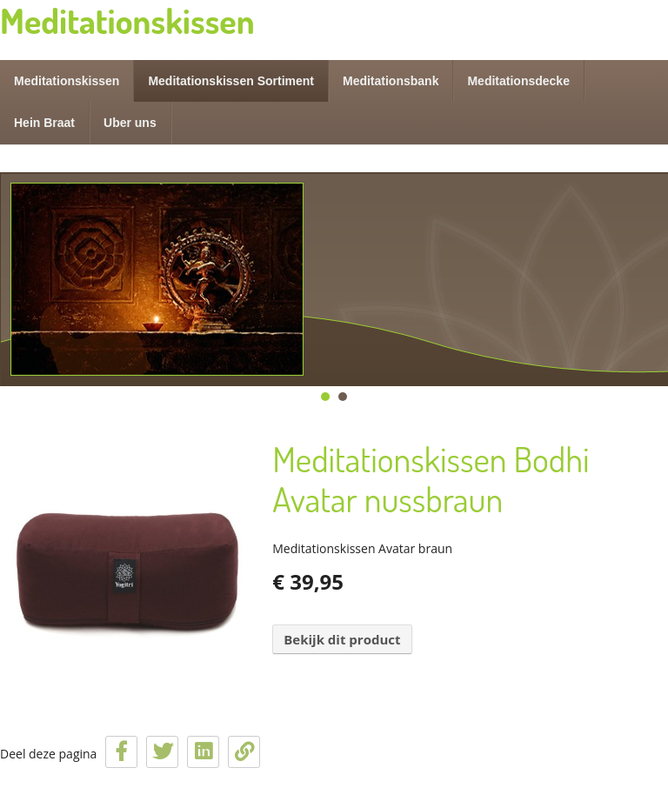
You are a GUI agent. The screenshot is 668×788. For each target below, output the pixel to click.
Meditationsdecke (518, 81)
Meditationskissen (66, 81)
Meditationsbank (390, 81)
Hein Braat (44, 123)
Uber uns (130, 123)
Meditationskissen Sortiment (231, 81)
